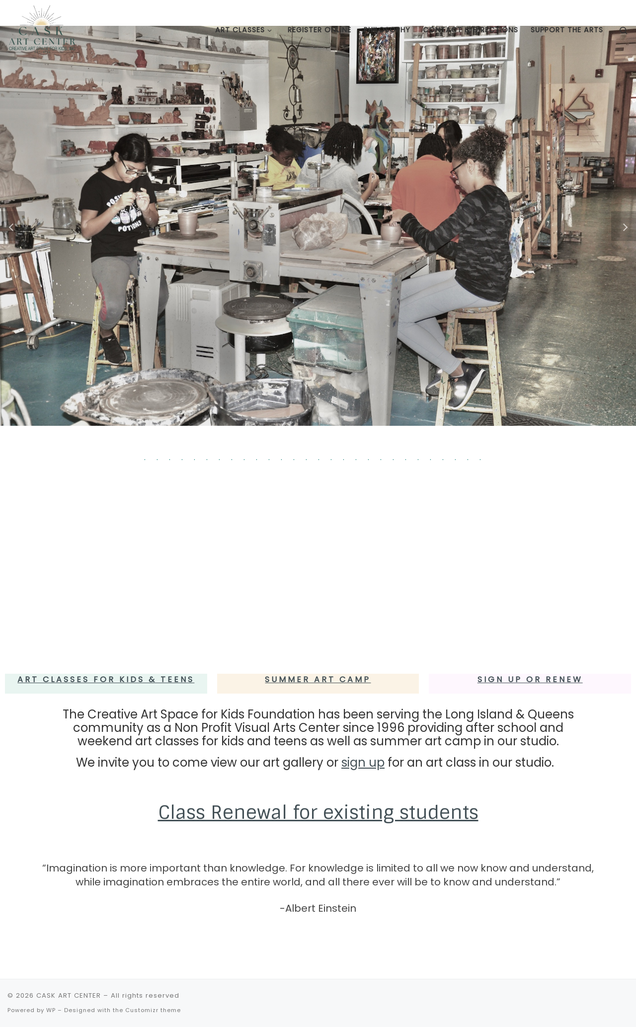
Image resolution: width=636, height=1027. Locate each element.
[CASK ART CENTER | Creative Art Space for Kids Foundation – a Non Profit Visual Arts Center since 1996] (42, 29)
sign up (363, 762)
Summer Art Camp (318, 679)
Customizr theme (153, 1010)
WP (51, 1010)
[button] (12, 226)
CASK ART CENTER (68, 995)
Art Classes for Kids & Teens (105, 679)
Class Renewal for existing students (318, 812)
